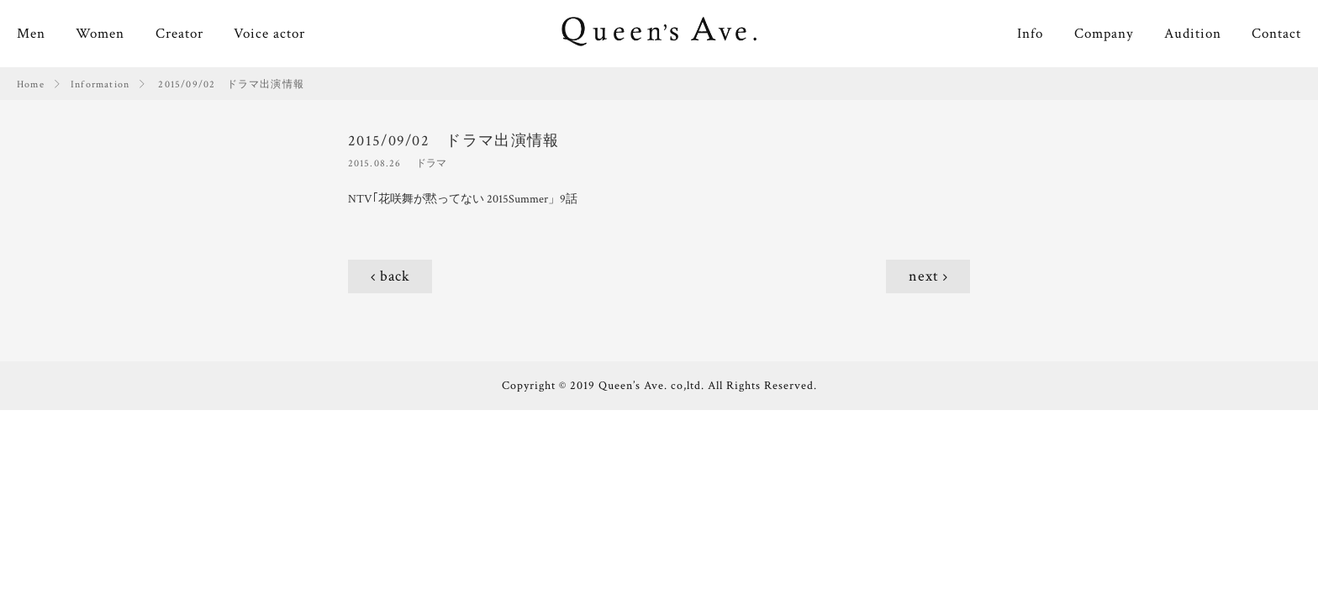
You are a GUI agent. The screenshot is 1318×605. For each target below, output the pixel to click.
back (395, 276)
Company (1104, 33)
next (924, 276)
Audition (1192, 33)
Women (100, 33)
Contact (1276, 33)
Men (31, 33)
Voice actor (269, 33)
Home (31, 84)
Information (100, 84)
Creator (179, 33)
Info (1030, 33)
